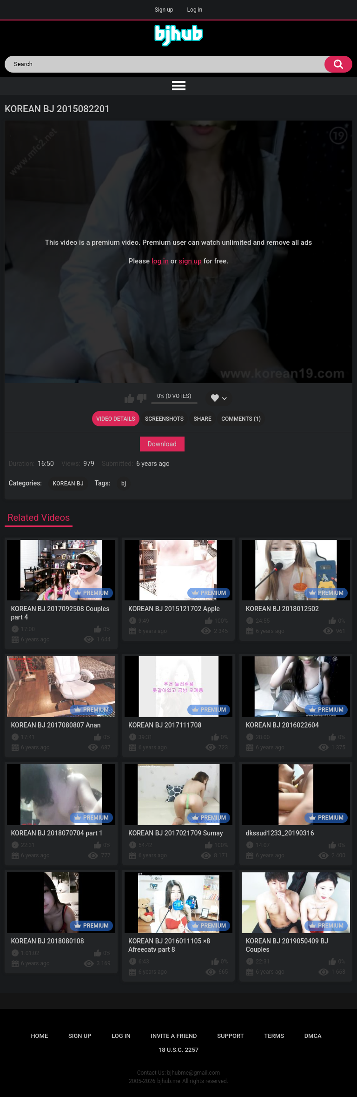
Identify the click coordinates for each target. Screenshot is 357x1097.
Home (39, 1035)
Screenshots (164, 419)
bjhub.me (168, 1081)
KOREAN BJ (68, 483)
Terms (274, 1035)
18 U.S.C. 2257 (179, 1049)
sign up (189, 261)
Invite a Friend (174, 1035)
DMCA (313, 1035)
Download (162, 444)
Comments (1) (241, 419)
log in (160, 261)
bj (123, 483)
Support (230, 1035)
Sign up (164, 10)
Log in (195, 10)
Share (203, 419)
